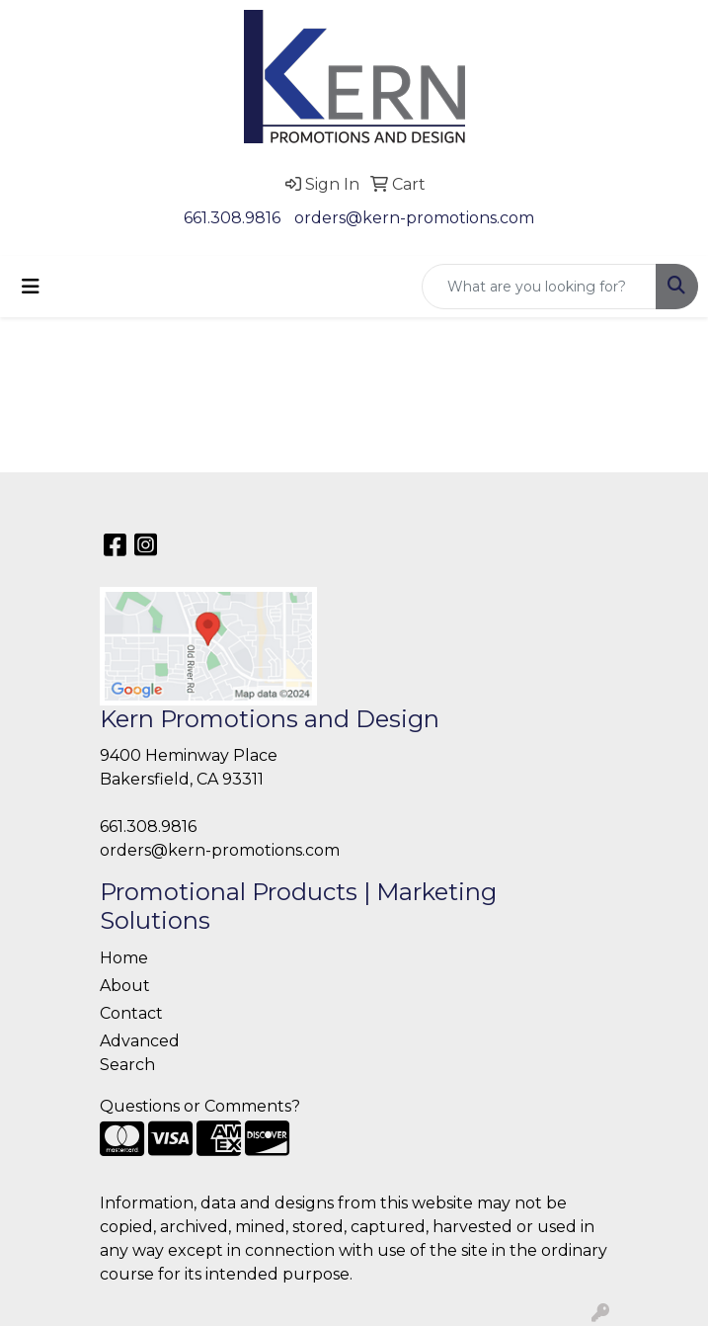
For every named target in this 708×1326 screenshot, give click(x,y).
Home (124, 958)
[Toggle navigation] (30, 286)
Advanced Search (140, 1053)
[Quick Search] (539, 286)
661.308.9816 (232, 217)
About (125, 985)
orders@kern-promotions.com (414, 217)
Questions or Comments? (200, 1106)
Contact (131, 1013)
